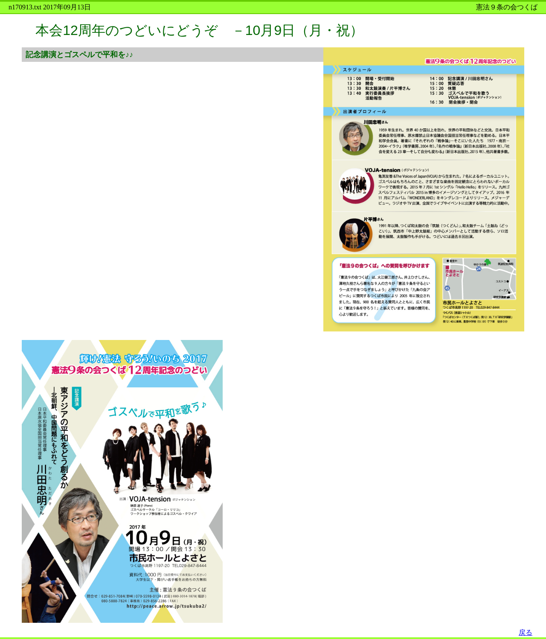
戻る (525, 632)
